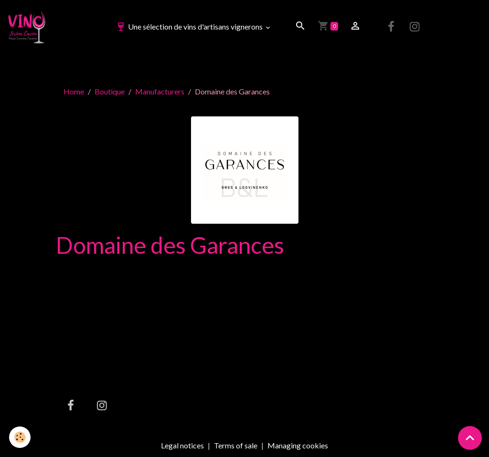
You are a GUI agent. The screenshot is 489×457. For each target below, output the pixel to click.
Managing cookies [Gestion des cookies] (297, 445)
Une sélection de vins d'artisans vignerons (189, 26)
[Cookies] (20, 437)
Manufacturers (159, 91)
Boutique (110, 91)
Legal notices (182, 445)
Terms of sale (235, 445)
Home (74, 91)
